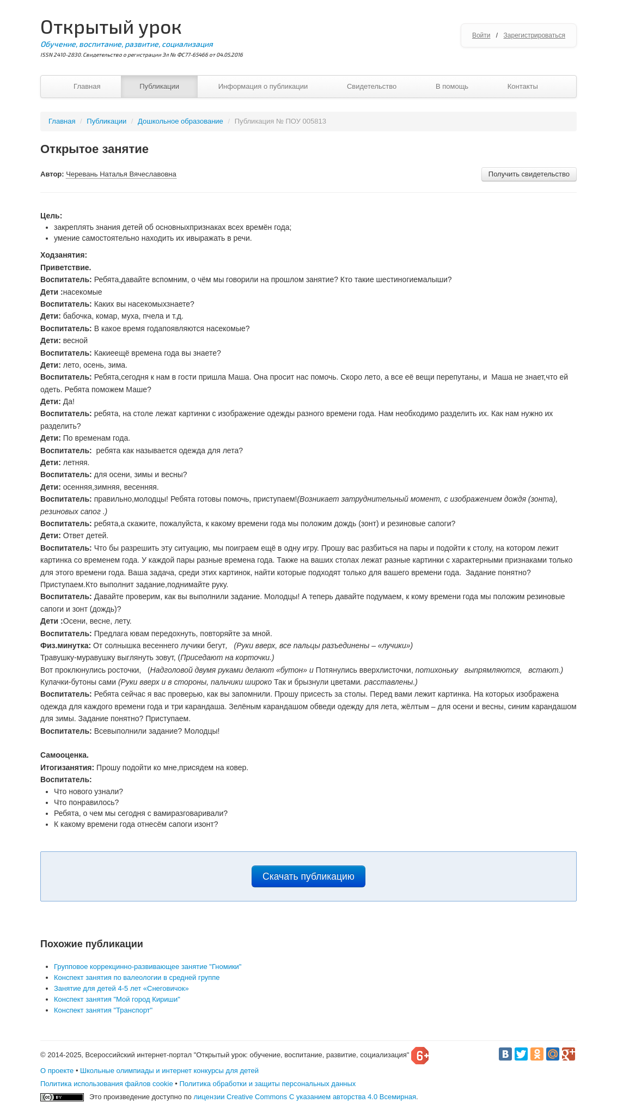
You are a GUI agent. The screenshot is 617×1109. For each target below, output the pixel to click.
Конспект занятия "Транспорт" (103, 1010)
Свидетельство (371, 86)
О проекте (57, 1071)
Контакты (523, 86)
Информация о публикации (263, 86)
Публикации (159, 86)
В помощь (452, 86)
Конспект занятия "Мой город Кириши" (117, 999)
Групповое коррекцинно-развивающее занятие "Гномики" (147, 966)
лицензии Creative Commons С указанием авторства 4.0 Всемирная (304, 1097)
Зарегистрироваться (534, 35)
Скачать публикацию (308, 876)
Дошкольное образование (180, 121)
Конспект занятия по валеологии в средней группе (137, 977)
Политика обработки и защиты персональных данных (267, 1084)
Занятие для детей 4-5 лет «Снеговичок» (121, 988)
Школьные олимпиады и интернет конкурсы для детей (169, 1071)
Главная (87, 86)
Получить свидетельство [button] (529, 174)
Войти (481, 35)
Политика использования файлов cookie (106, 1084)
